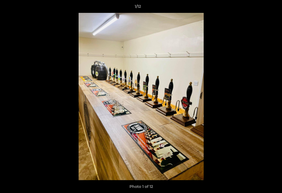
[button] (259, 7)
